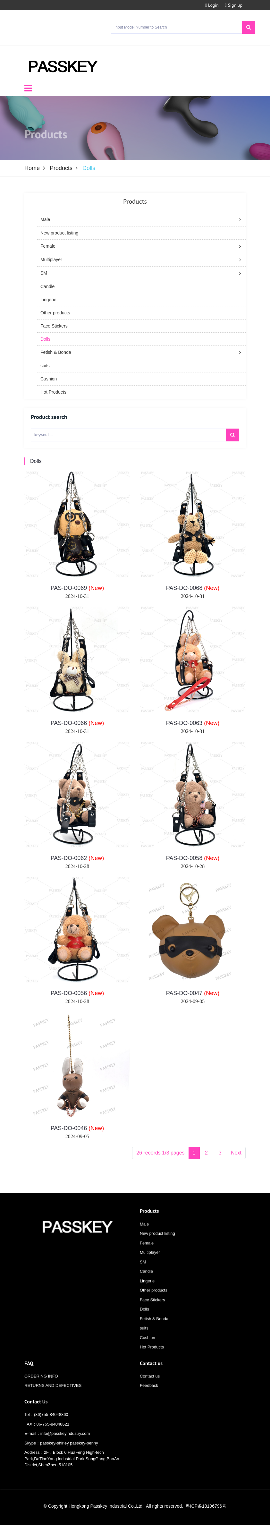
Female (147, 1251)
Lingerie (147, 1289)
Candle (146, 1279)
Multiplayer (150, 1260)
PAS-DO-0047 (193, 997)
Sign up (233, 5)
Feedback (149, 1394)
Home (32, 168)
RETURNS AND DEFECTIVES (52, 1394)
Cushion (147, 1345)
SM (143, 1270)
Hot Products (152, 1355)
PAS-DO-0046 (77, 1132)
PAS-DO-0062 (77, 862)
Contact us (151, 1371)
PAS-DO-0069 (77, 592)
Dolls (36, 465)
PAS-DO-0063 (193, 727)
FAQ (28, 1371)
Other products (153, 1298)
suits (144, 1336)
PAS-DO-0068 (193, 592)
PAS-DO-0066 (77, 727)
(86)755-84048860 (51, 1416)
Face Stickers (152, 1308)
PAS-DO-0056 (77, 997)
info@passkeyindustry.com (65, 1435)
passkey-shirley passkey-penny (69, 1445)
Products (61, 168)
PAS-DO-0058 (193, 862)
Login (212, 5)
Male (144, 1232)
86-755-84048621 (53, 1426)
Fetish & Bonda (154, 1327)
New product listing (157, 1241)
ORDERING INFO (41, 1384)
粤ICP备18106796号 (206, 1506)
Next (236, 1157)
